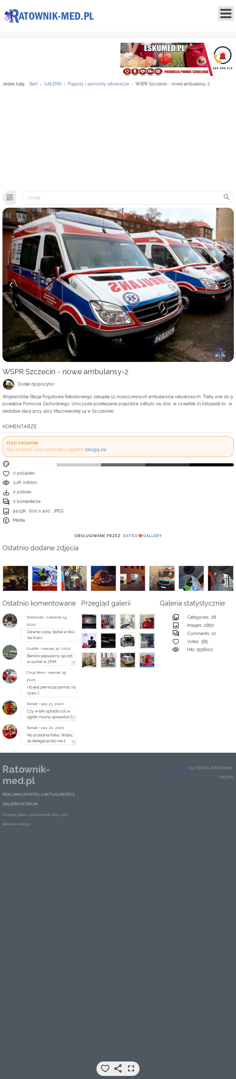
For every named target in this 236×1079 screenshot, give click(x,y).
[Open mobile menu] (226, 13)
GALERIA (11, 807)
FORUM (29, 807)
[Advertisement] (117, 139)
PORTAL (32, 797)
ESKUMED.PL (176, 771)
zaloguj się (95, 453)
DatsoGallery (142, 539)
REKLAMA (12, 797)
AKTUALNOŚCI (58, 797)
